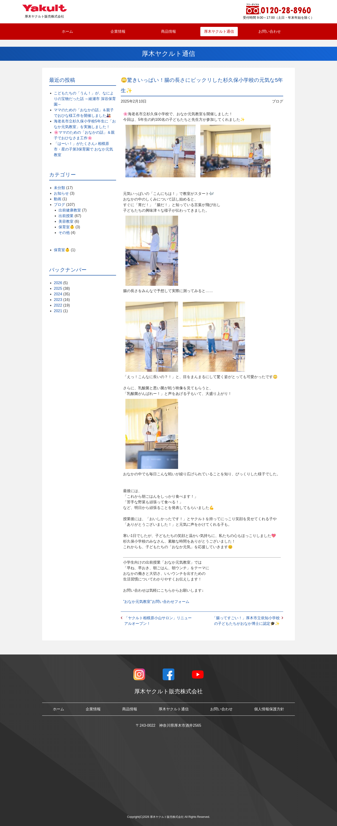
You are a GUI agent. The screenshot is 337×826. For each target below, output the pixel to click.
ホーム (67, 31)
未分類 (59, 188)
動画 (57, 199)
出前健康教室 (70, 210)
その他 (64, 233)
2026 (58, 283)
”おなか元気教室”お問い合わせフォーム (156, 602)
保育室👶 (66, 227)
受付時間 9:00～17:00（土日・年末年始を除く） (278, 17)
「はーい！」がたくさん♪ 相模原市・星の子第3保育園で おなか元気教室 (83, 149)
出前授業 (66, 216)
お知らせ (61, 193)
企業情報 (117, 31)
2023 (58, 300)
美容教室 (66, 221)
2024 (58, 294)
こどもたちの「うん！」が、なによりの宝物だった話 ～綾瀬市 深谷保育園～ (85, 98)
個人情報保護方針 (269, 709)
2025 (58, 288)
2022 (58, 305)
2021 (58, 311)
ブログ (59, 205)
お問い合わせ (269, 31)
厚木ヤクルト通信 (219, 31)
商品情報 (168, 31)
